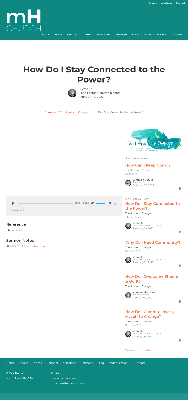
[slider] (45, 203)
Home (45, 34)
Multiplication (155, 34)
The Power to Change (74, 112)
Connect (87, 34)
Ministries (104, 34)
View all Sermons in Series (140, 350)
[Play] (13, 203)
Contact (180, 3)
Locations (166, 3)
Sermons (121, 34)
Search (153, 3)
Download (17, 209)
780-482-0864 (68, 378)
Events (71, 34)
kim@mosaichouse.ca (72, 383)
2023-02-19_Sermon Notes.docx (26, 246)
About (58, 34)
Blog (135, 34)
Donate (177, 34)
